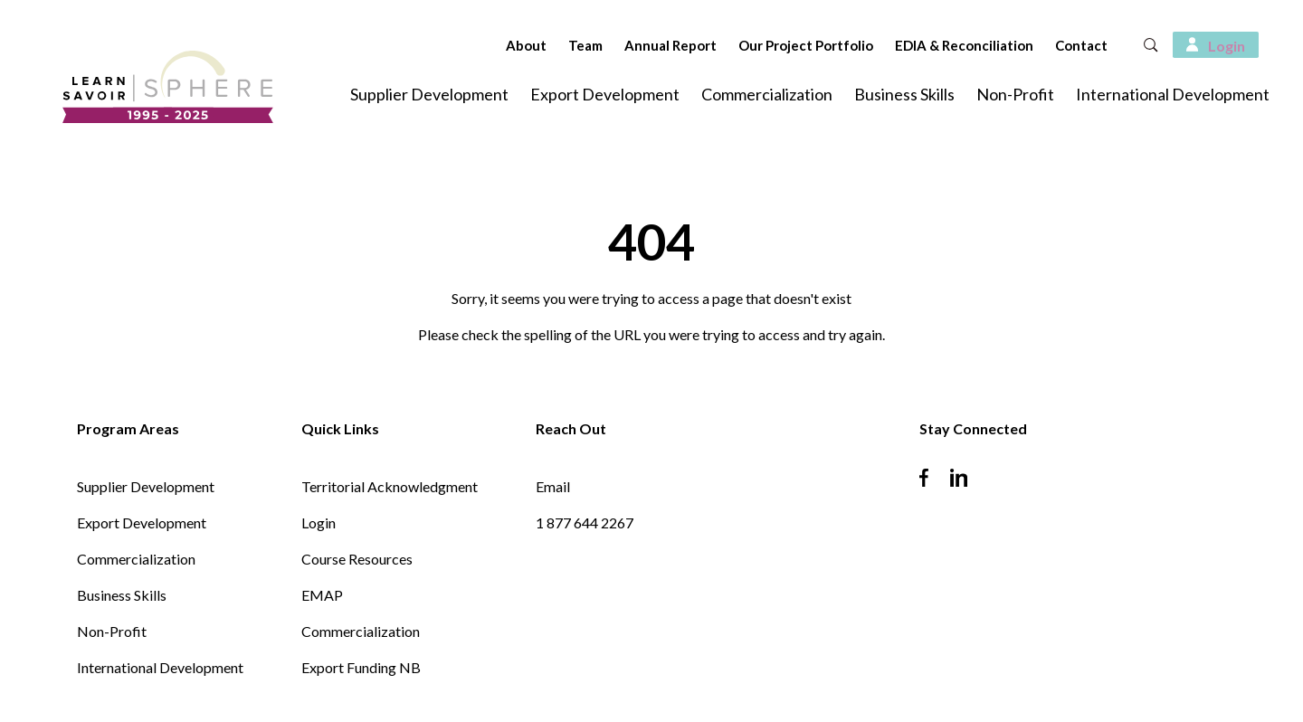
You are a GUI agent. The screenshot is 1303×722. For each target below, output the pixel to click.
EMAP (322, 594)
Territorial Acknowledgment (389, 486)
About (499, 45)
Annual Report (643, 45)
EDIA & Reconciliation (937, 45)
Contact (1054, 45)
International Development (1173, 94)
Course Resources (357, 558)
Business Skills (904, 94)
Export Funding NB (361, 667)
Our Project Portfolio (778, 45)
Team (558, 45)
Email (553, 486)
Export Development (605, 94)
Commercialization (766, 94)
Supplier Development (429, 94)
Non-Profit (1015, 94)
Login (318, 522)
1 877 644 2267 (584, 522)
